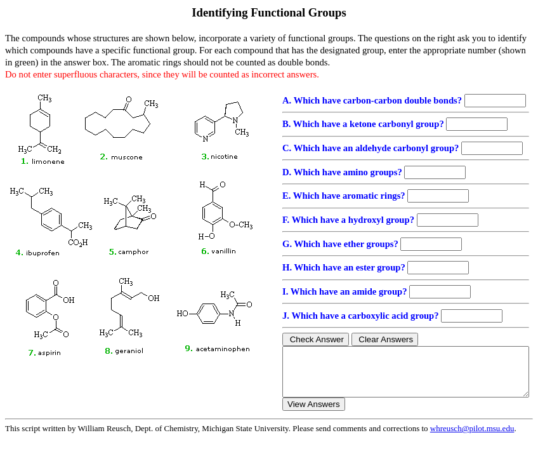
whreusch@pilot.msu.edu (472, 438)
